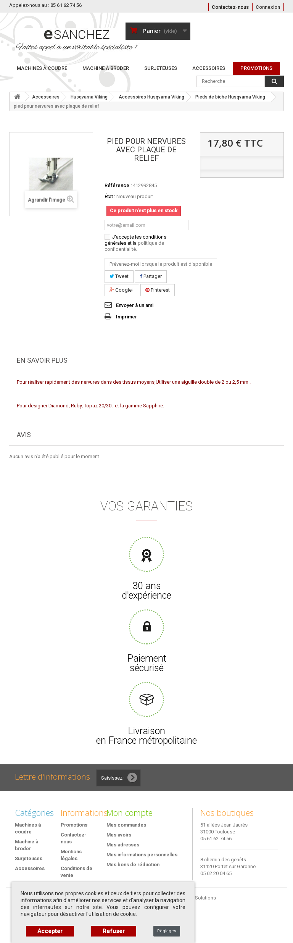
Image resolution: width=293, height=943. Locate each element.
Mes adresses (122, 845)
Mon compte (129, 812)
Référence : (118, 185)
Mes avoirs (118, 835)
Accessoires (208, 68)
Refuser (114, 931)
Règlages (166, 930)
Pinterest (157, 290)
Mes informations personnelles (141, 854)
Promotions (74, 825)
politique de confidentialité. (134, 246)
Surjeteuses (160, 68)
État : (110, 196)
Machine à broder (105, 68)
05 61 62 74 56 (216, 838)
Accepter (50, 931)
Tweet (119, 276)
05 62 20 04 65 (216, 873)
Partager (151, 276)
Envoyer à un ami (134, 305)
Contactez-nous (230, 7)
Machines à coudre (42, 68)
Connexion (268, 7)
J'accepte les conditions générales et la (135, 243)
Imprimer (126, 317)
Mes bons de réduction (132, 864)
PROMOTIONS (256, 68)
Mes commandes (126, 825)
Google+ (121, 290)
